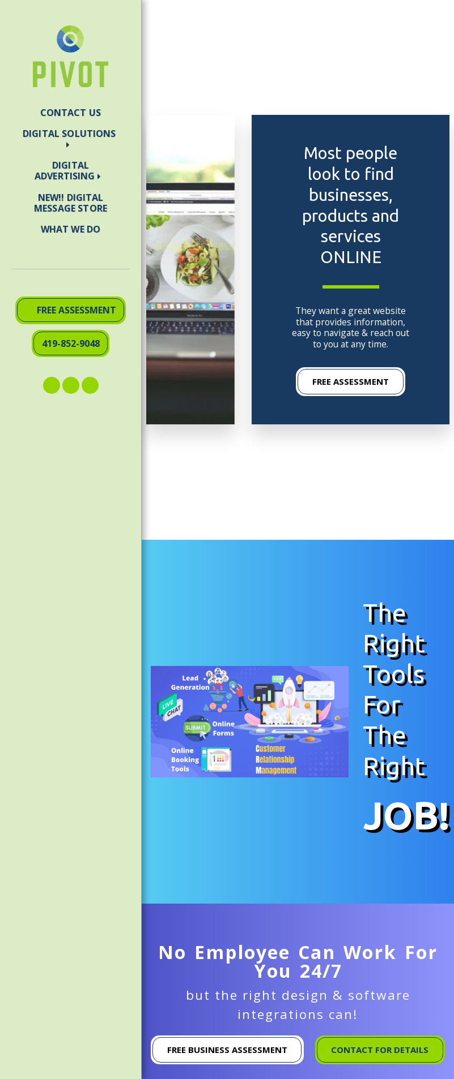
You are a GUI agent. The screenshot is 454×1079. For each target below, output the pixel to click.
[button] (70, 139)
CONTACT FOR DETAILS (379, 1049)
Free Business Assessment (227, 1049)
